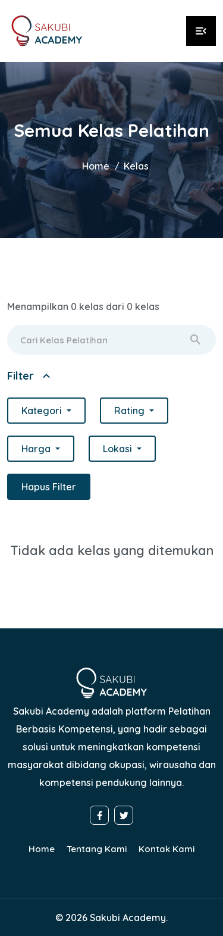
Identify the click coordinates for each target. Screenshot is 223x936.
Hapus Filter (48, 487)
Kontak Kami (166, 848)
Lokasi (118, 449)
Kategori (42, 411)
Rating (130, 411)
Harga (37, 449)
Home (95, 166)
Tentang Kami (97, 848)
